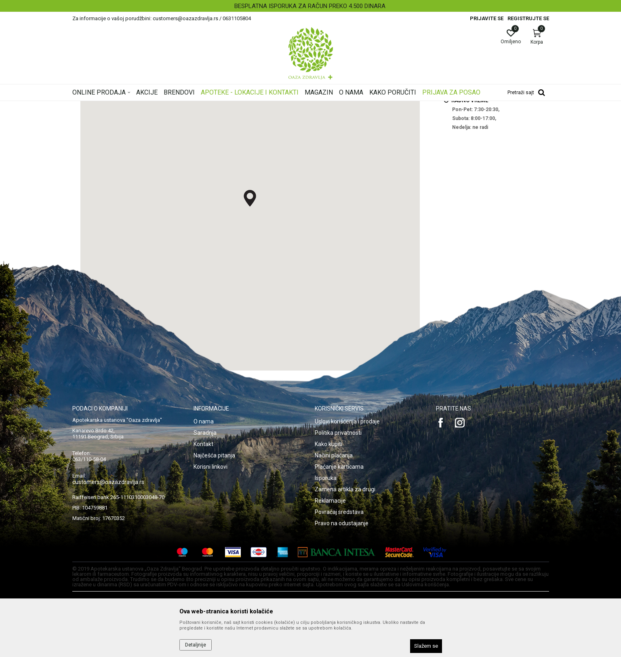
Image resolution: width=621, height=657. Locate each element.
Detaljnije (195, 645)
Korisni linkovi (210, 567)
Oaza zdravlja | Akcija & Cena (105, 106)
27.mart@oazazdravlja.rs (481, 149)
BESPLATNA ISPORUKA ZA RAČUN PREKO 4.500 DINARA (309, 6)
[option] (310, 6)
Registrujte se (528, 18)
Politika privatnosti (338, 534)
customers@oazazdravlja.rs (108, 583)
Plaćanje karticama (339, 567)
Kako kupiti (328, 545)
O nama (204, 522)
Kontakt (203, 545)
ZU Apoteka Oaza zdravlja (202, 106)
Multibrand (155, 106)
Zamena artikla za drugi (345, 590)
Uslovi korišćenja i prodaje (347, 522)
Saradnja (205, 534)
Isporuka (326, 579)
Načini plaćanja (334, 556)
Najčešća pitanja (214, 556)
